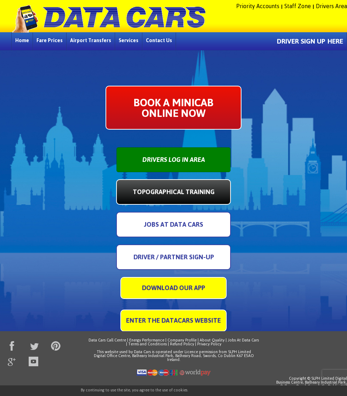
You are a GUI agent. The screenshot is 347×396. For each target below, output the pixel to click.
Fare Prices (49, 40)
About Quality (212, 340)
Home (22, 40)
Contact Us (159, 40)
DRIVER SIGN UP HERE (310, 41)
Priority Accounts (257, 6)
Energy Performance (146, 340)
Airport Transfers (90, 40)
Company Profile (182, 340)
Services (128, 40)
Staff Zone (297, 6)
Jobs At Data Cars (243, 340)
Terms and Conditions (147, 344)
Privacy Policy (209, 344)
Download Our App (173, 288)
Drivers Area (331, 6)
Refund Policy (182, 344)
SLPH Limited (239, 352)
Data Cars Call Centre (107, 340)
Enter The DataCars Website (173, 320)
